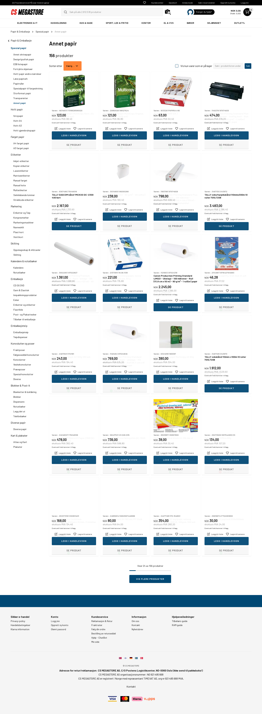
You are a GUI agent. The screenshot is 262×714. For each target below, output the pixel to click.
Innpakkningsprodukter (25, 295)
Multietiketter (20, 190)
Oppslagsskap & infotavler (26, 249)
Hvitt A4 (17, 120)
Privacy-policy (18, 621)
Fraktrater (96, 625)
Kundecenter (157, 3)
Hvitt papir (17, 109)
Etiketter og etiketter (24, 304)
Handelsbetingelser (20, 625)
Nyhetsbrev (137, 629)
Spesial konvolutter (23, 374)
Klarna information (20, 629)
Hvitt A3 (17, 125)
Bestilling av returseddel (103, 633)
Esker (16, 300)
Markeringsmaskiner (23, 222)
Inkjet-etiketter (21, 161)
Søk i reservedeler (206, 3)
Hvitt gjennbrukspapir (24, 130)
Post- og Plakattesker (24, 314)
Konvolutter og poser (22, 343)
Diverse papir (18, 422)
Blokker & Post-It (20, 385)
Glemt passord (58, 629)
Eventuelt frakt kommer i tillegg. (64, 138)
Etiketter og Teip (21, 212)
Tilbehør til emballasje (24, 319)
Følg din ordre (98, 629)
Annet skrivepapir (22, 54)
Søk (248, 65)
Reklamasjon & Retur (101, 621)
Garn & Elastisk (21, 290)
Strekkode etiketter (23, 199)
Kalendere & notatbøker (24, 261)
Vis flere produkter (150, 578)
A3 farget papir (21, 148)
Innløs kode (187, 3)
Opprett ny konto (227, 3)
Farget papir (17, 136)
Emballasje (17, 278)
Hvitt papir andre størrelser (27, 73)
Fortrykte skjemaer (23, 69)
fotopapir (18, 115)
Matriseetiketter (21, 175)
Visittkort (18, 237)
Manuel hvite (19, 185)
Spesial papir (18, 48)
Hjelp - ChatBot (99, 637)
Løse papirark (20, 78)
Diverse (17, 379)
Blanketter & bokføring (24, 392)
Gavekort (173, 3)
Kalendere (18, 267)
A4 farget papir (21, 143)
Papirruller (18, 83)
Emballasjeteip (19, 325)
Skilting (15, 243)
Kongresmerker (21, 217)
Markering (16, 206)
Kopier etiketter (21, 165)
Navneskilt (18, 227)
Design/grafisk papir (23, 59)
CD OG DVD (18, 285)
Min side (95, 642)
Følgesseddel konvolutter (26, 354)
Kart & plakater (19, 435)
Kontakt (136, 625)
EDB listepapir (20, 64)
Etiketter (16, 154)
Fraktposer (19, 350)
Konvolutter (19, 359)
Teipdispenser (20, 337)
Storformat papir (22, 93)
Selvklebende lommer (24, 195)
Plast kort (18, 232)
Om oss (135, 621)
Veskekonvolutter (22, 364)
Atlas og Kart (20, 442)
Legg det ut (19, 411)
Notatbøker (19, 272)
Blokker (17, 396)
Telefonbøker (19, 416)
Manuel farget (20, 180)
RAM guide (177, 625)
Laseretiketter (20, 170)
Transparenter (20, 98)
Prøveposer (19, 369)
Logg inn (245, 3)
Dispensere (18, 401)
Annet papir (19, 103)
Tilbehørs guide (179, 621)
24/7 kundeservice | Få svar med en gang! (30, 3)
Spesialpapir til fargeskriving (28, 88)
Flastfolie (18, 309)
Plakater (17, 446)
